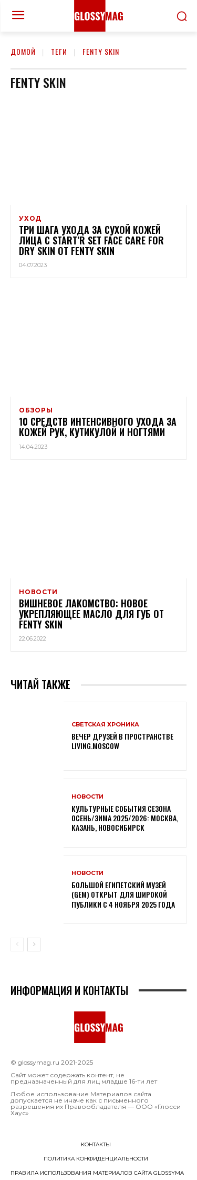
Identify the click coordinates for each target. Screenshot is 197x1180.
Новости (38, 592)
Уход (30, 218)
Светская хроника (105, 724)
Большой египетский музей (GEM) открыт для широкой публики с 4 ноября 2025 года (123, 894)
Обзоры (36, 410)
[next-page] (33, 944)
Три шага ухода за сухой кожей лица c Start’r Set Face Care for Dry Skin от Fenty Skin (91, 240)
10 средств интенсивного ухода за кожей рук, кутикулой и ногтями (98, 427)
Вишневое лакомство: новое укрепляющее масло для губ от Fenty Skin (91, 613)
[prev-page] (17, 944)
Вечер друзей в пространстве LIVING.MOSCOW (122, 741)
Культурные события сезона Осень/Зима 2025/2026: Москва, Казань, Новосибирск (124, 818)
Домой (23, 51)
